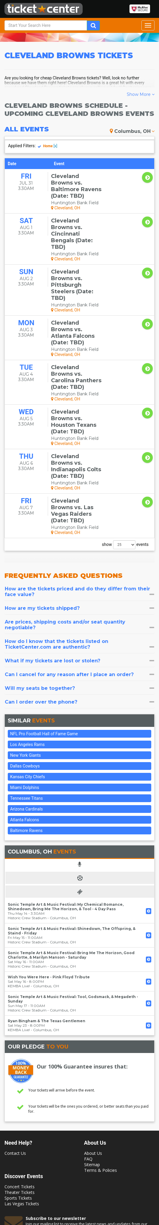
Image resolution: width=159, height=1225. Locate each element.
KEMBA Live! (19, 900)
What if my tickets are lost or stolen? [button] (79, 575)
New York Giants (25, 669)
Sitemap (92, 1079)
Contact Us (15, 1068)
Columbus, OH (132, 131)
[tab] (79, 506)
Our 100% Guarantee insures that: (82, 981)
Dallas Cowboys (25, 680)
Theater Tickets (19, 1107)
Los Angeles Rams (27, 659)
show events (125, 459)
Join (141, 1160)
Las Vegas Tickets (21, 1118)
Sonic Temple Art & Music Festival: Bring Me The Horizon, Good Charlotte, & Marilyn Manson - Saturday (71, 869)
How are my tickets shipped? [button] (79, 523)
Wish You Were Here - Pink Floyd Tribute (49, 891)
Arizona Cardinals (26, 723)
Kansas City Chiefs (27, 691)
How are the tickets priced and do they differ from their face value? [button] (79, 506)
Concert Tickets (19, 1101)
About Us (93, 1068)
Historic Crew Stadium (27, 832)
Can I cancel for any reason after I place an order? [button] (79, 589)
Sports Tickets (18, 1112)
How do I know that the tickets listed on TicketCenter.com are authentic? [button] (79, 558)
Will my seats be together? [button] (79, 603)
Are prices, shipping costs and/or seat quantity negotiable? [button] (79, 539)
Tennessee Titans (26, 712)
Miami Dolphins (24, 702)
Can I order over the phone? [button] (79, 616)
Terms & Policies (100, 1085)
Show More (141, 94)
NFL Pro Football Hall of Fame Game (44, 648)
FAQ (88, 1073)
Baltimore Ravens (26, 745)
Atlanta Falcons (24, 734)
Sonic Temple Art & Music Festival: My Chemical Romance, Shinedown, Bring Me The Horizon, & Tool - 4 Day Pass (66, 821)
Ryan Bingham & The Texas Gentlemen (46, 935)
